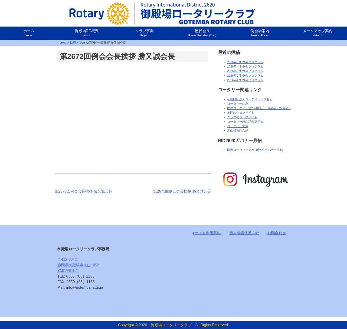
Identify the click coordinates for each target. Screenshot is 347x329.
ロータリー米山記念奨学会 (245, 121)
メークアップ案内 (318, 33)
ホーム (28, 33)
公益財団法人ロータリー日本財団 (249, 99)
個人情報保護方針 (244, 233)
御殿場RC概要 (87, 33)
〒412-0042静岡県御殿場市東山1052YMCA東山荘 (78, 265)
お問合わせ (276, 233)
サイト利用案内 (208, 233)
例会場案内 (260, 33)
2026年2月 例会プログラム (245, 75)
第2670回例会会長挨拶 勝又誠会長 (83, 191)
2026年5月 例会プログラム (245, 62)
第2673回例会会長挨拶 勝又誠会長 (182, 191)
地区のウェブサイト (240, 112)
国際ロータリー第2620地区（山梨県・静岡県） (259, 108)
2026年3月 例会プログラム (245, 71)
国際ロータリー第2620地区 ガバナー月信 (255, 150)
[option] (255, 179)
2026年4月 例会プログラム (245, 66)
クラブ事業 (144, 33)
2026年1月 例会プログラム (245, 80)
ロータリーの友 (237, 103)
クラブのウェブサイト (242, 117)
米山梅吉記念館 (237, 130)
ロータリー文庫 (237, 126)
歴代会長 (202, 33)
